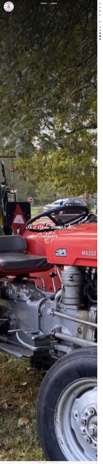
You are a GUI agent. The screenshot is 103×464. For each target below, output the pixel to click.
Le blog (43, 462)
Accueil (39, 462)
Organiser (54, 3)
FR (100, 18)
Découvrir (43, 3)
